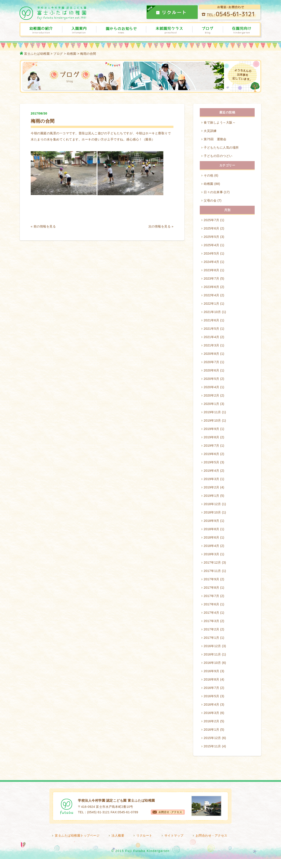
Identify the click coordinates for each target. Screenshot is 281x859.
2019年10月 (212, 420)
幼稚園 (71, 53)
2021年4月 (211, 337)
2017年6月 (211, 604)
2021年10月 (212, 312)
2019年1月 (211, 495)
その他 (208, 175)
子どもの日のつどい (218, 156)
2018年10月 (212, 512)
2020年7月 (211, 362)
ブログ (58, 53)
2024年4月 (211, 262)
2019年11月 (212, 412)
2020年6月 (211, 370)
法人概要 (118, 835)
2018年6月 (211, 537)
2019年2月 (211, 487)
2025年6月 (211, 228)
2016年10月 (212, 662)
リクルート (144, 835)
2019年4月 (211, 470)
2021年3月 (211, 345)
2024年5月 (211, 253)
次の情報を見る (159, 226)
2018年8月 (211, 529)
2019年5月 (211, 462)
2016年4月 (211, 704)
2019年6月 (211, 454)
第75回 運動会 (215, 139)
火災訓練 (210, 131)
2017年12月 (212, 562)
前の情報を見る (45, 226)
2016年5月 (211, 696)
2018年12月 (212, 504)
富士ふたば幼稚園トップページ (77, 835)
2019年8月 (211, 437)
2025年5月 (211, 236)
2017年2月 (211, 629)
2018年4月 (211, 546)
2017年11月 (212, 571)
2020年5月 (211, 378)
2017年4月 (211, 612)
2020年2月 (211, 395)
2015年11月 (212, 746)
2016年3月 (211, 713)
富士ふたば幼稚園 (37, 53)
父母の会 (210, 200)
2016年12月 (212, 646)
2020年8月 (211, 353)
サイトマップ (174, 835)
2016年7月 (211, 688)
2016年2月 (211, 721)
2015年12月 (212, 738)
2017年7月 (211, 596)
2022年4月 (211, 295)
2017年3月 (211, 621)
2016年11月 (212, 654)
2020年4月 (211, 387)
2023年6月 (211, 287)
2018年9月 (211, 520)
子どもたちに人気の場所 (221, 147)
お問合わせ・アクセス (211, 835)
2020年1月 (211, 404)
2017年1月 (211, 637)
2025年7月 (211, 220)
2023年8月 (211, 270)
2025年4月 (211, 245)
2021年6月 (211, 320)
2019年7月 (211, 445)
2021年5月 (211, 328)
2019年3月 (211, 479)
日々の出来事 (213, 192)
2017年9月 (211, 579)
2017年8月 (211, 587)
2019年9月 (211, 429)
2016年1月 (211, 729)
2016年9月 (211, 671)
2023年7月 (211, 278)
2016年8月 (211, 679)
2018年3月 (211, 554)
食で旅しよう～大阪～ (220, 122)
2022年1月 (211, 303)
